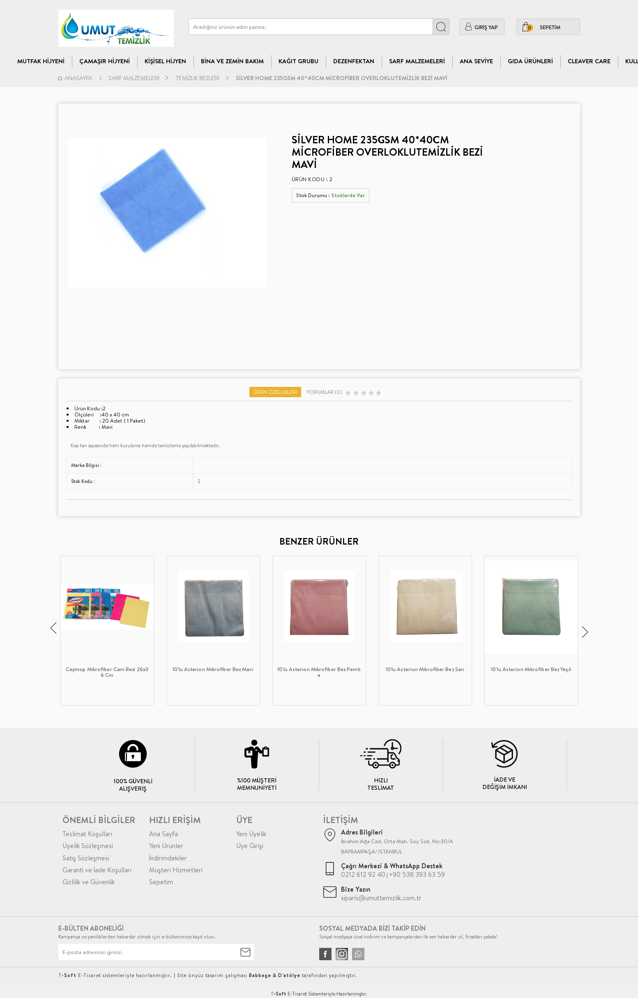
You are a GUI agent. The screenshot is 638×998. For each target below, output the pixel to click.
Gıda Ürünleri (530, 61)
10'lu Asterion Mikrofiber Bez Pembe (318, 672)
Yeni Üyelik (251, 833)
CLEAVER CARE (589, 61)
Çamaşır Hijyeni (104, 61)
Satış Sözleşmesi (85, 857)
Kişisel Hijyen (165, 61)
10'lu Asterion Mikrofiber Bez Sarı (425, 669)
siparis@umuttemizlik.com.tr (381, 897)
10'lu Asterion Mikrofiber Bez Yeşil (531, 669)
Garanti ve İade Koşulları (96, 869)
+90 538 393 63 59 (417, 874)
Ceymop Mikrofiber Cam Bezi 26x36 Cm (107, 672)
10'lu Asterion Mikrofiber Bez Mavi (213, 669)
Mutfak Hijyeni (40, 61)
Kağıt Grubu (298, 61)
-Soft (279, 993)
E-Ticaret (297, 993)
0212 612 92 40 (363, 874)
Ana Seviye (476, 61)
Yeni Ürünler (166, 845)
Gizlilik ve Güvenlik (88, 881)
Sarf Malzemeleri (417, 61)
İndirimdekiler (168, 857)
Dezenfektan (353, 61)
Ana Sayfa (163, 833)
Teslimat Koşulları (87, 833)
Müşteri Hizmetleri (176, 869)
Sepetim (161, 881)
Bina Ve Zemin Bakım (232, 61)
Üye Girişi (249, 845)
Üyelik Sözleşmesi (87, 845)
